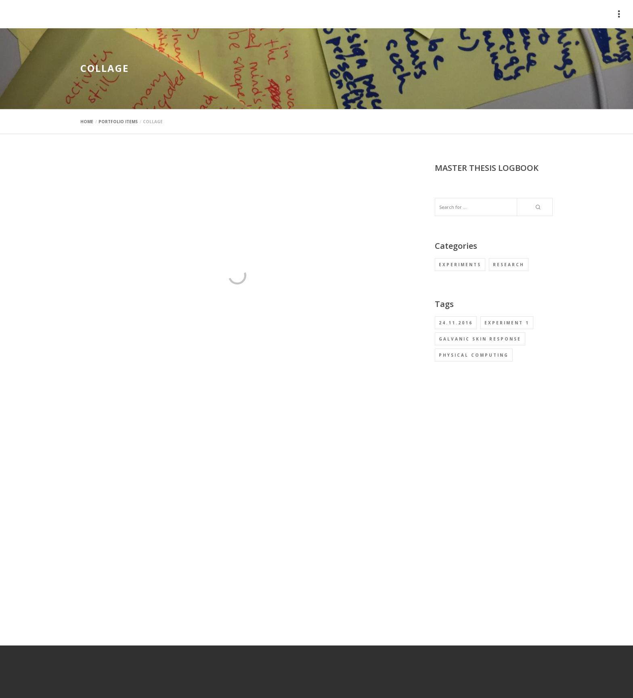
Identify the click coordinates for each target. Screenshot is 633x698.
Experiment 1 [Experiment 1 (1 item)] (506, 323)
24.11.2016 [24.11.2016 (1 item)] (456, 323)
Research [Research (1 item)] (508, 264)
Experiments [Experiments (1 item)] (460, 264)
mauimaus (98, 14)
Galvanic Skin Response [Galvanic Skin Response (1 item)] (480, 339)
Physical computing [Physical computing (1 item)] (474, 355)
